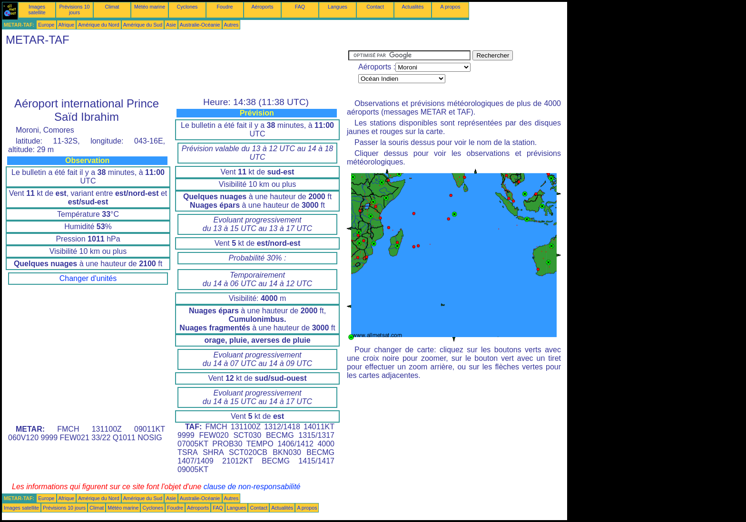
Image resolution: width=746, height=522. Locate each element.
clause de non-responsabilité (252, 487)
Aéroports (262, 7)
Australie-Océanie (200, 25)
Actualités (412, 7)
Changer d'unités (88, 278)
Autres (231, 25)
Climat (112, 7)
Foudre (225, 7)
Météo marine (149, 7)
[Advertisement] (175, 71)
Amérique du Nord (98, 25)
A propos (450, 7)
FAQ (300, 7)
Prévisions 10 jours (74, 9)
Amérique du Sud (142, 25)
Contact (375, 7)
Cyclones (187, 7)
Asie (171, 25)
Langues (337, 7)
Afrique (67, 25)
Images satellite (36, 9)
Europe (46, 25)
